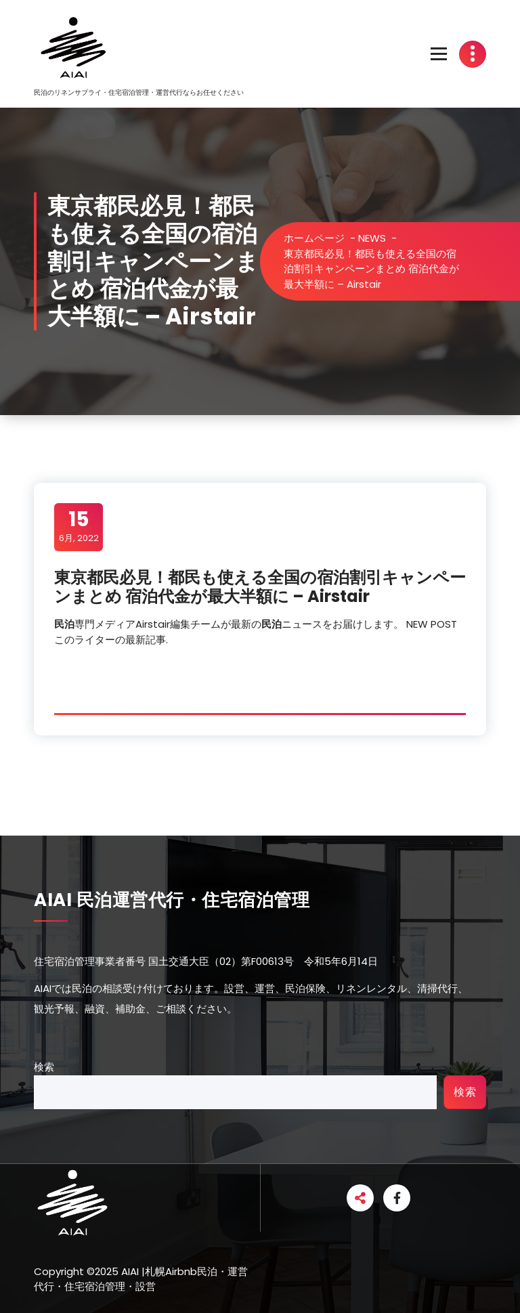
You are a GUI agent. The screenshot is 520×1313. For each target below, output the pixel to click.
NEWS (372, 238)
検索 (44, 1067)
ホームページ (314, 238)
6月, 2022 (79, 526)
